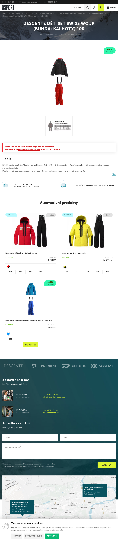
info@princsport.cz (29, 2)
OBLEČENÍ (29, 13)
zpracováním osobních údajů (43, 464)
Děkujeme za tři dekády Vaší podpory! (94, 490)
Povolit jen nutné (33, 536)
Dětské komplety (46, 13)
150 (97, 272)
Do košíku (30, 345)
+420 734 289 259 (49, 2)
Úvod (4, 13)
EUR (75, 7)
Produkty (16, 13)
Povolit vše (52, 536)
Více (114, 174)
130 (30, 272)
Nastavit (17, 536)
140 (40, 272)
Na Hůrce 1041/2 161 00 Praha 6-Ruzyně (22, 507)
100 (10, 339)
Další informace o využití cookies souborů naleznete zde (40, 530)
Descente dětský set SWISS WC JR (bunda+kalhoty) (81, 13)
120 (20, 272)
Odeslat (106, 465)
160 (107, 272)
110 (10, 272)
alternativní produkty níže (29, 149)
